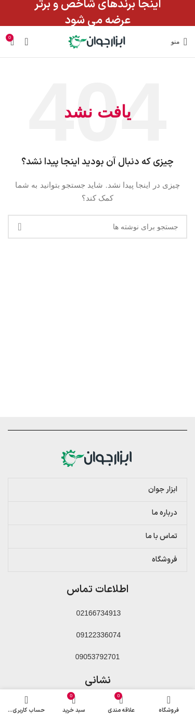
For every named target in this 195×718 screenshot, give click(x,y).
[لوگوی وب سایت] (97, 41)
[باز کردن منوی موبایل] (179, 41)
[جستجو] (97, 227)
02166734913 (97, 613)
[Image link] (98, 457)
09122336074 (97, 635)
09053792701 (97, 656)
